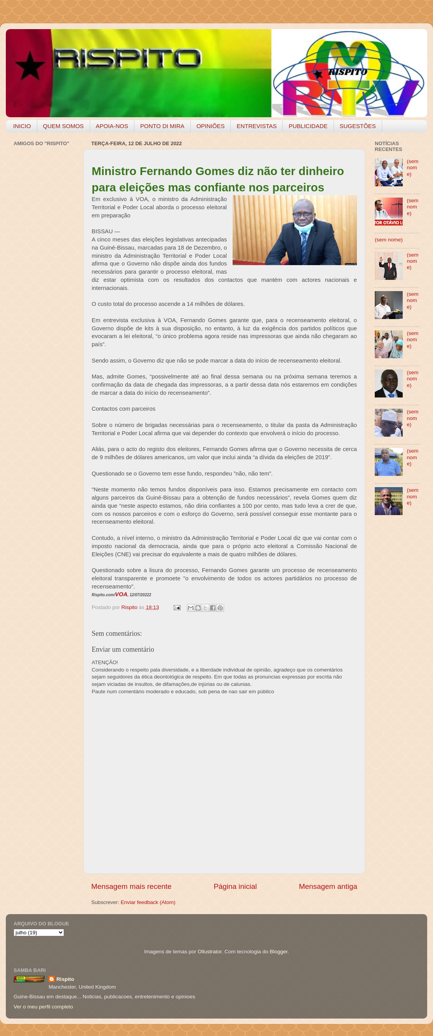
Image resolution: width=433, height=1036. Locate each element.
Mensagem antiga (328, 886)
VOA (121, 594)
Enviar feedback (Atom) (148, 902)
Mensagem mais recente (131, 886)
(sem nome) (412, 167)
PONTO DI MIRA (162, 126)
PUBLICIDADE (308, 126)
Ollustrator (210, 951)
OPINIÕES (211, 126)
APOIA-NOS (112, 126)
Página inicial (235, 886)
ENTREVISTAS (256, 126)
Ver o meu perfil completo (43, 1007)
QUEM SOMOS (63, 126)
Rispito (65, 979)
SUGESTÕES (358, 126)
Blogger (278, 951)
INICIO (22, 126)
